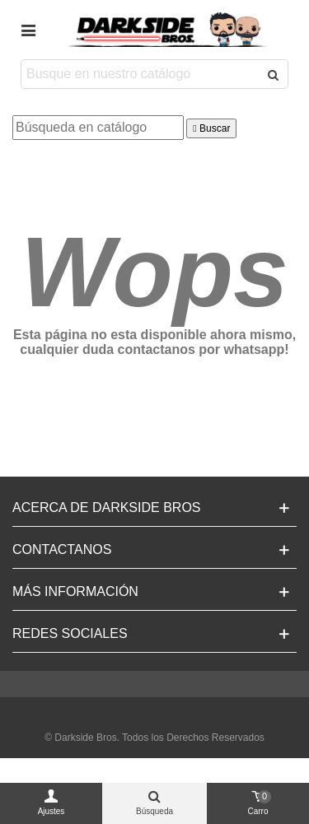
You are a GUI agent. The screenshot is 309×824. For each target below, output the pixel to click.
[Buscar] (98, 127)
